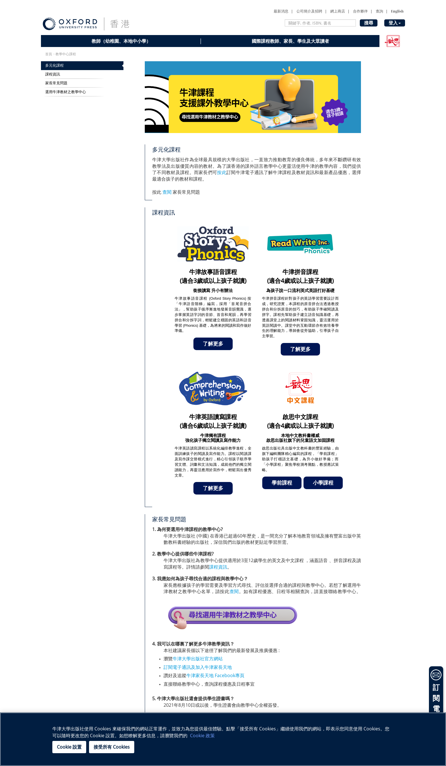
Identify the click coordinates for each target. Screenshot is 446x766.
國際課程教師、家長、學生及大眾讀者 (290, 41)
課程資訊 (52, 74)
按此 (221, 172)
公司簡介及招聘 (309, 11)
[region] (223, 739)
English (397, 11)
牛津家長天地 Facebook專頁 (215, 675)
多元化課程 (54, 65)
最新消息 (281, 11)
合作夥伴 (360, 11)
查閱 (167, 192)
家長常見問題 (56, 83)
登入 (395, 23)
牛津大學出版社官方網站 (198, 658)
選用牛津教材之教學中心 (65, 91)
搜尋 (368, 23)
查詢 (379, 11)
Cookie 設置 (69, 747)
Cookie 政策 (202, 735)
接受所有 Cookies (112, 747)
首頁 (48, 54)
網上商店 (337, 11)
